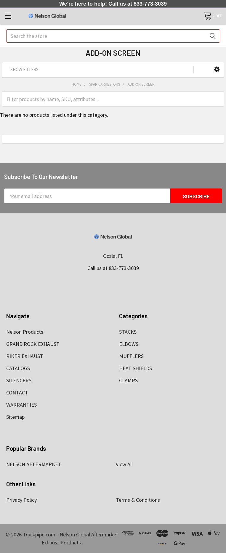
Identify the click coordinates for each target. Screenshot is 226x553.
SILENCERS (18, 380)
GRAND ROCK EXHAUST (33, 344)
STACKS (128, 331)
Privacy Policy (21, 499)
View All (124, 464)
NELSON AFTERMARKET (33, 464)
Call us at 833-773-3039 (113, 268)
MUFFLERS (131, 356)
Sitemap (15, 416)
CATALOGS (18, 368)
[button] (217, 69)
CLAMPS (128, 380)
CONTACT (17, 392)
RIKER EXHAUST (24, 356)
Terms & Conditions (138, 499)
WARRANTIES (21, 404)
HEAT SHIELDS (135, 368)
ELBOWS (128, 344)
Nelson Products (24, 331)
